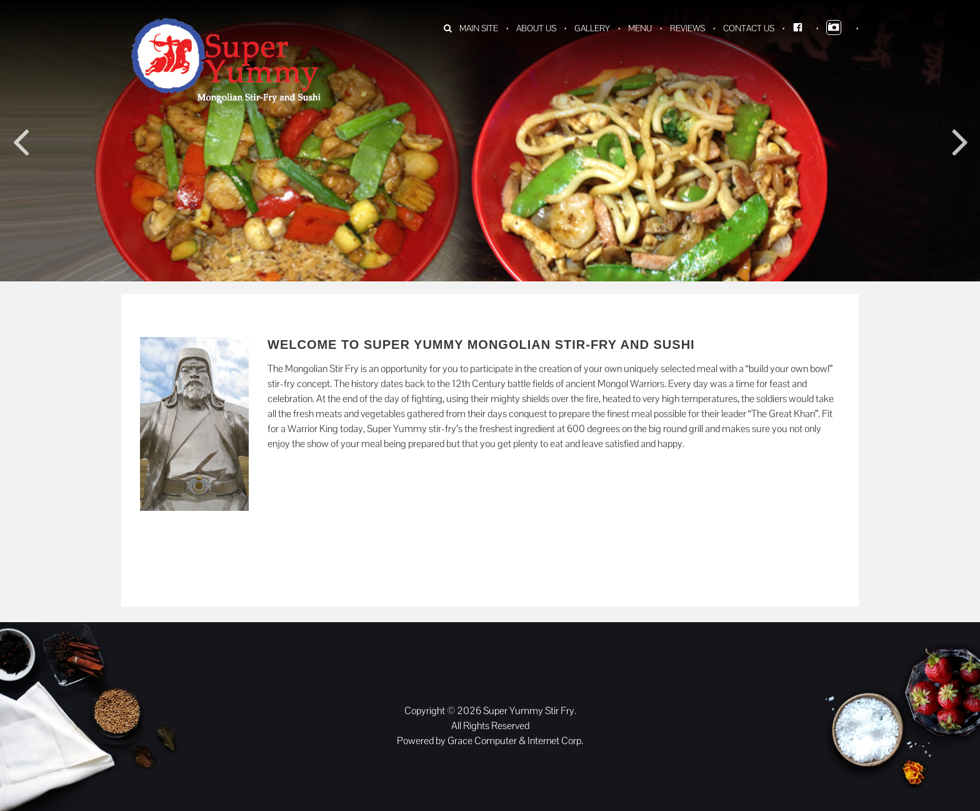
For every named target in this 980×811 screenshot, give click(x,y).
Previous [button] (20, 141)
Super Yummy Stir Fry (528, 710)
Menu (640, 28)
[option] (490, 212)
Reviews (687, 28)
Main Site (478, 28)
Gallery (592, 28)
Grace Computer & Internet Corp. (515, 740)
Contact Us (748, 28)
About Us (536, 28)
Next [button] (960, 141)
